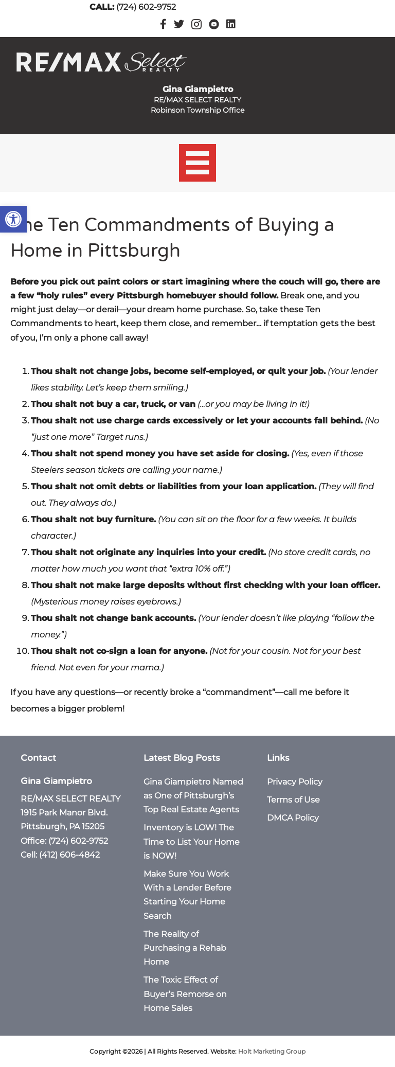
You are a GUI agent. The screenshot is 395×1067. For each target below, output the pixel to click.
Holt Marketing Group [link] (272, 1051)
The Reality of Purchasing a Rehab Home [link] (184, 948)
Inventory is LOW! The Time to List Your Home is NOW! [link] (191, 841)
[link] (13, 219)
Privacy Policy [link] (294, 782)
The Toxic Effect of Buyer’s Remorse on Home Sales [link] (185, 993)
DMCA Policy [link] (293, 818)
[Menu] (198, 163)
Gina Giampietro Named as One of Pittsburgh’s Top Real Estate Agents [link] (193, 795)
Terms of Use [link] (293, 800)
